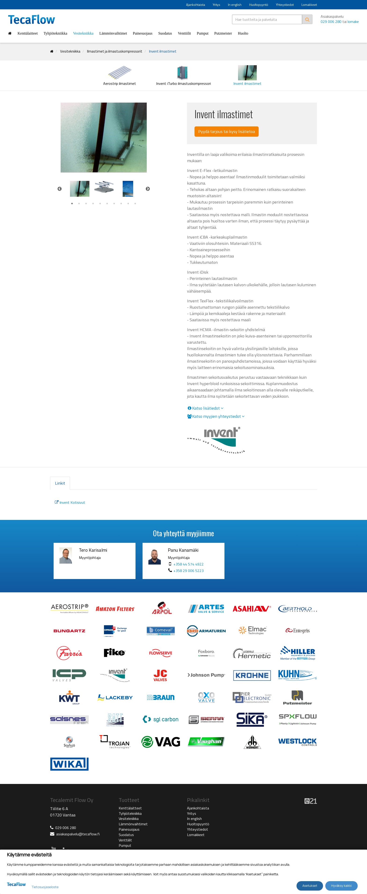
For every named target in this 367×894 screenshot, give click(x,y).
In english (235, 4)
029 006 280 (331, 21)
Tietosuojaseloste (45, 887)
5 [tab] (100, 203)
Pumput (203, 33)
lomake (353, 21)
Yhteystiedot (285, 4)
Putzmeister (223, 33)
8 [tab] (121, 203)
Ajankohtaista (195, 4)
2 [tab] (79, 203)
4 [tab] (93, 203)
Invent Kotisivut (70, 502)
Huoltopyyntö (258, 4)
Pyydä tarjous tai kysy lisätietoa (226, 131)
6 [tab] (107, 203)
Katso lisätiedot (205, 408)
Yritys (216, 4)
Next (148, 188)
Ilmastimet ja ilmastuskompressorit (114, 51)
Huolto (243, 33)
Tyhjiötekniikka (55, 33)
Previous (59, 188)
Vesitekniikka (83, 33)
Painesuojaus (143, 33)
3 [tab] (86, 203)
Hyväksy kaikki (341, 885)
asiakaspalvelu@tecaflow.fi (78, 834)
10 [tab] (135, 203)
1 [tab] (72, 203)
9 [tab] (128, 203)
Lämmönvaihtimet (113, 33)
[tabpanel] (80, 189)
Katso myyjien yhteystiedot (216, 416)
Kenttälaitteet (28, 33)
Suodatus (165, 33)
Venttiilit (184, 33)
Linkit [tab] (60, 483)
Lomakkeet (309, 4)
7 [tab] (114, 203)
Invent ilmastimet (162, 51)
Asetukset (309, 885)
